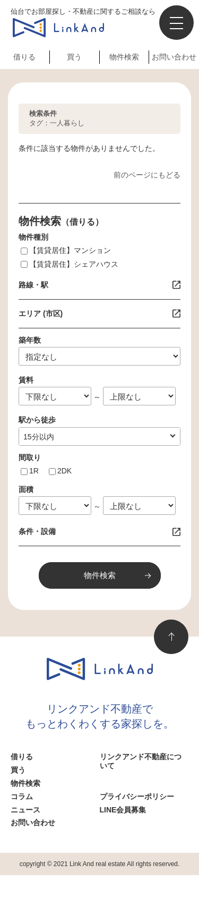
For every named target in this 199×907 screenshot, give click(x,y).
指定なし (38, 437)
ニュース (25, 810)
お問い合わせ (174, 57)
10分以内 (38, 437)
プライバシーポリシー (137, 796)
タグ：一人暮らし (56, 118)
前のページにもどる (147, 175)
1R (34, 471)
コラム (22, 796)
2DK (64, 471)
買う (74, 57)
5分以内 (36, 437)
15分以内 (38, 437)
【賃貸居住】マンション (70, 250)
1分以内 (36, 437)
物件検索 (124, 57)
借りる (24, 57)
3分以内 (36, 437)
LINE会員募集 (123, 810)
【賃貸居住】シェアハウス (73, 264)
